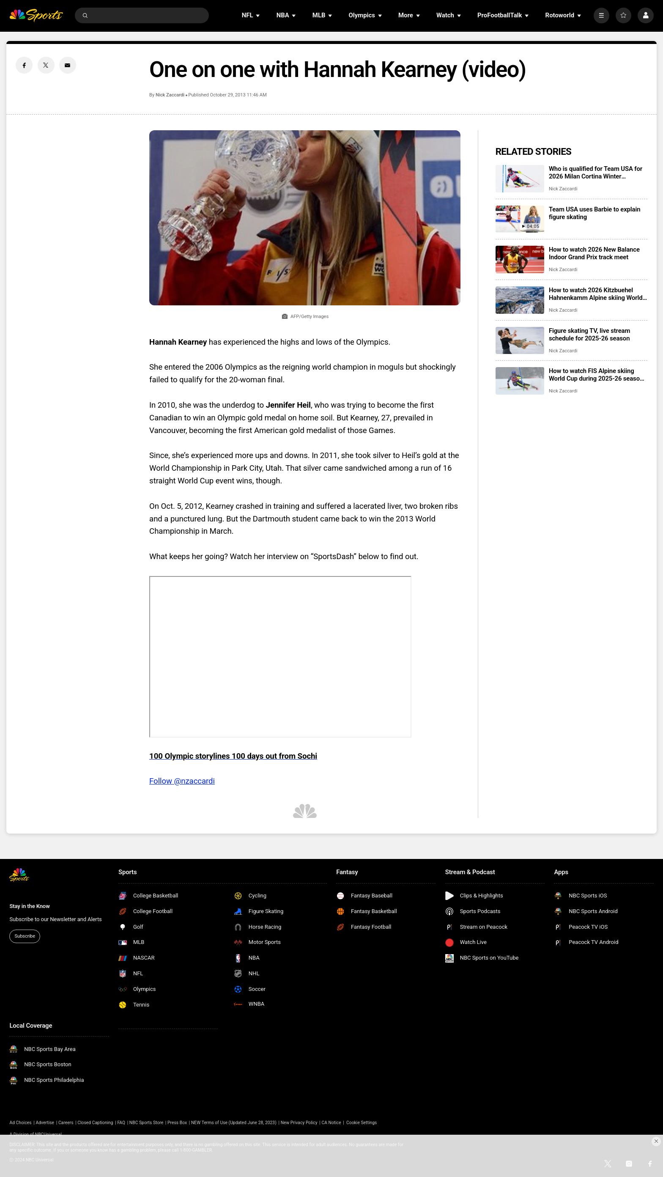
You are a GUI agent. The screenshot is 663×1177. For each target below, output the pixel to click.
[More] (601, 15)
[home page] (36, 15)
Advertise (45, 1122)
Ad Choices (20, 1122)
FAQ (121, 1122)
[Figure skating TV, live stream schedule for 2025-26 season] (520, 340)
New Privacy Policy (299, 1122)
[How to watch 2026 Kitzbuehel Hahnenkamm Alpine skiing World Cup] (520, 300)
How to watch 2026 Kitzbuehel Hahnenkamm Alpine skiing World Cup (596, 294)
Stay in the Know (29, 906)
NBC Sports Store (146, 1122)
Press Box (177, 1122)
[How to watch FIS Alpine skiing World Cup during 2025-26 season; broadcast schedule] (520, 381)
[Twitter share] (46, 65)
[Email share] (67, 65)
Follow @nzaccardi (182, 781)
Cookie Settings (361, 1122)
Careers (66, 1122)
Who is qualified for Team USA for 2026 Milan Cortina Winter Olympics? (595, 172)
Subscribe (25, 936)
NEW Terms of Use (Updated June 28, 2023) (234, 1122)
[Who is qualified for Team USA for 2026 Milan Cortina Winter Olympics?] (520, 178)
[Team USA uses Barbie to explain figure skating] (520, 219)
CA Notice (331, 1122)
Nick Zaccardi (170, 95)
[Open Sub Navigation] (258, 15)
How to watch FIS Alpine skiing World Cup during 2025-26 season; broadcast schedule (597, 374)
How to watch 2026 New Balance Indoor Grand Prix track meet (594, 253)
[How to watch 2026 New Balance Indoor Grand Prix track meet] (520, 259)
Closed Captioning (95, 1122)
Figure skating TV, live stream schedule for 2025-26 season (589, 334)
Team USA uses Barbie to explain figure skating (594, 213)
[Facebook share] (24, 65)
